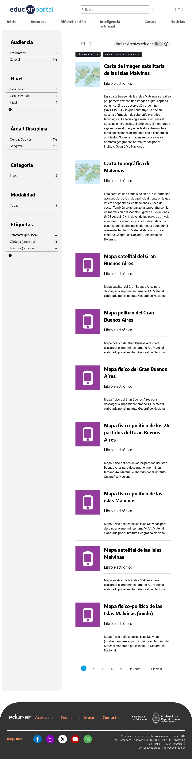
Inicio (12, 21)
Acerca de (44, 717)
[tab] (83, 43)
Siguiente (136, 669)
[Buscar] (118, 9)
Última (156, 669)
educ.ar (128, 736)
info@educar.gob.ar (173, 747)
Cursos (150, 21)
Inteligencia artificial (110, 23)
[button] (10, 109)
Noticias (178, 21)
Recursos (38, 21)
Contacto (111, 717)
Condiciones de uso (77, 717)
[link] (179, 9)
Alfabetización (73, 21)
